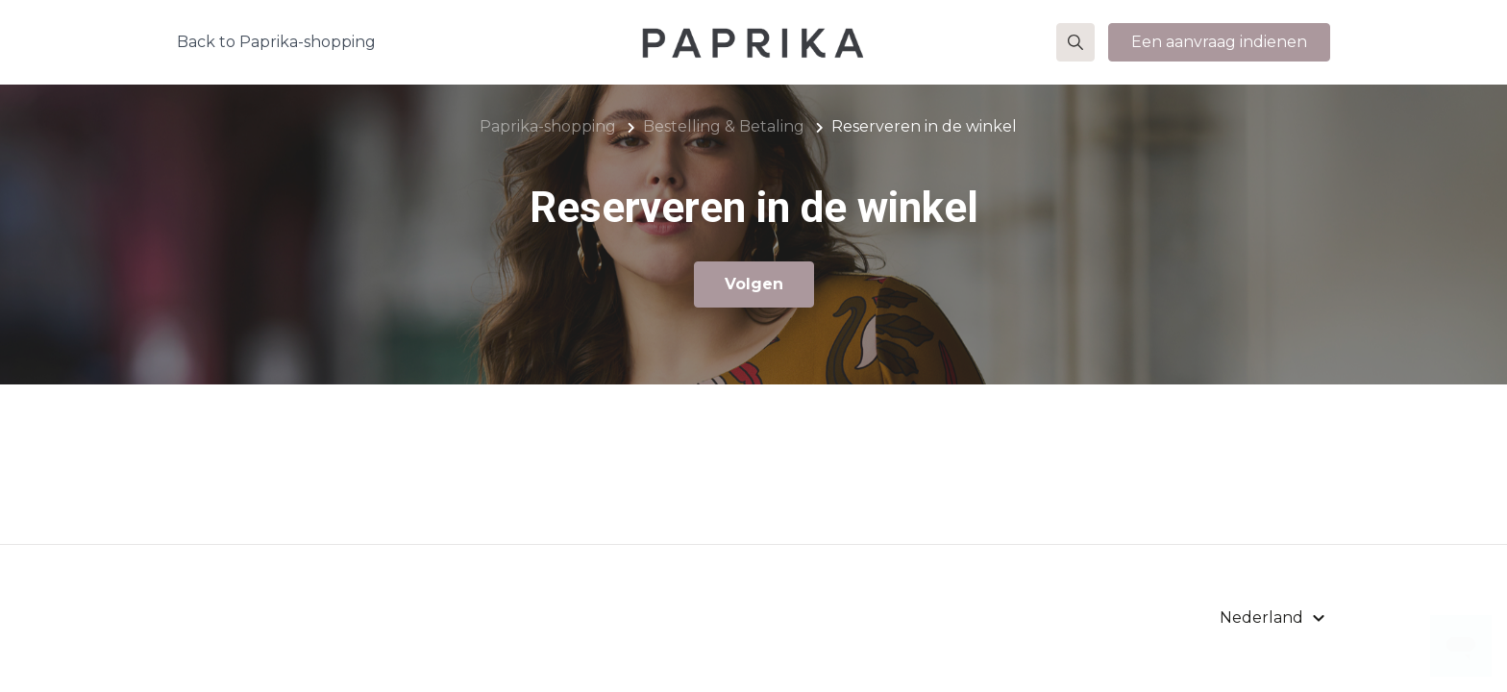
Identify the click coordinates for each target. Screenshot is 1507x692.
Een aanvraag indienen (1219, 42)
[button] (1075, 42)
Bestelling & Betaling (723, 126)
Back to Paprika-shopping (276, 42)
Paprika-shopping (548, 126)
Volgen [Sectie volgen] (754, 284)
